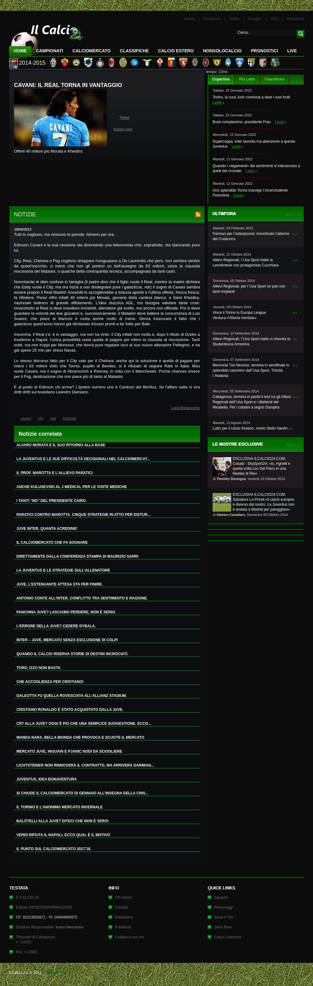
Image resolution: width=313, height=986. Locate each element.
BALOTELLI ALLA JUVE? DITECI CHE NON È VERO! (62, 821)
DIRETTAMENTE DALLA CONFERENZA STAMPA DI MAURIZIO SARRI (77, 556)
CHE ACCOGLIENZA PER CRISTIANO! (50, 682)
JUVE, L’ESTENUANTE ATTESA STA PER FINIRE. (59, 584)
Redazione (295, 19)
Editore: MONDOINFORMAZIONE (44, 907)
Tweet (124, 117)
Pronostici (264, 50)
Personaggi (223, 907)
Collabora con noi (129, 937)
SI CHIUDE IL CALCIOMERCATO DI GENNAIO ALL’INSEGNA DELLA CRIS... (82, 793)
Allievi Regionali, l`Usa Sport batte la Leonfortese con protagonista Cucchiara (246, 262)
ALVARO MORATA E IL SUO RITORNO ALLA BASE (60, 445)
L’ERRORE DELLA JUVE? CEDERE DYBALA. (56, 626)
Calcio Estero (176, 50)
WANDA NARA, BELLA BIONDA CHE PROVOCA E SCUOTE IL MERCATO (80, 737)
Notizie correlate (40, 434)
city (40, 418)
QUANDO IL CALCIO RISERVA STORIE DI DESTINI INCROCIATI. (72, 654)
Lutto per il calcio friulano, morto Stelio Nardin (250, 428)
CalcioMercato (92, 50)
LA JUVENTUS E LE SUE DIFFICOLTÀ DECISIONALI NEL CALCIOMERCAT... (83, 459)
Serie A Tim (223, 917)
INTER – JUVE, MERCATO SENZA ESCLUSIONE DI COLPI (67, 640)
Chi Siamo (123, 897)
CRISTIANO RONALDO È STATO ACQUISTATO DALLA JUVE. (69, 709)
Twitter (234, 19)
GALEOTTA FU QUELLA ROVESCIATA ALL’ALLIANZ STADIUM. (71, 696)
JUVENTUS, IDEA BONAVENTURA (46, 779)
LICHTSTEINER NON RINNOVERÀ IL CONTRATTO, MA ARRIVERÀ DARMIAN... (85, 765)
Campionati (49, 50)
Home (20, 50)
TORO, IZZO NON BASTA (38, 668)
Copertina (221, 79)
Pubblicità (123, 927)
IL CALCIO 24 (27, 897)
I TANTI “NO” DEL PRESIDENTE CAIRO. (51, 501)
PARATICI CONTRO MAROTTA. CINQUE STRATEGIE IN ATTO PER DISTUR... (83, 514)
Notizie (189, 19)
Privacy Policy (58, 973)
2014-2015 (32, 63)
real (53, 418)
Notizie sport (122, 129)
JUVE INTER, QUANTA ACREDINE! (46, 528)
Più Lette (247, 79)
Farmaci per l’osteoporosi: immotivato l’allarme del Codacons (251, 236)
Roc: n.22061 (27, 952)
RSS (274, 19)
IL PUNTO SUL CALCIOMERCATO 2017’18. (53, 849)
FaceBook (212, 19)
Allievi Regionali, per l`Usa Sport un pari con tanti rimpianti (249, 289)
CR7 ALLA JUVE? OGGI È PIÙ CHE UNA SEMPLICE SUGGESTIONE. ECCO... (83, 723)
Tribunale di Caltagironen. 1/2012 (35, 939)
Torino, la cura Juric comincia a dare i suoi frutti (251, 97)
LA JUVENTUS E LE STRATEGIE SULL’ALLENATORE (63, 570)
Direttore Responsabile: (49, 927)
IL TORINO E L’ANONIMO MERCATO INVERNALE (59, 807)
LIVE (292, 50)
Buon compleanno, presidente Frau (242, 122)
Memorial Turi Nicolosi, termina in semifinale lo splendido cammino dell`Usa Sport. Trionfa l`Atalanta (251, 370)
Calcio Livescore (227, 937)
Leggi (217, 102)
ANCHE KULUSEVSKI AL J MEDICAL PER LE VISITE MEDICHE (71, 487)
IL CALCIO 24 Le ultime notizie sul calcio (46, 39)
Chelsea (69, 418)
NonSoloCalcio (222, 50)
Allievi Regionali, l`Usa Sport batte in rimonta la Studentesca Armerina (251, 341)
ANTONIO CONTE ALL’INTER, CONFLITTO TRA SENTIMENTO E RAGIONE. (82, 598)
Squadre (221, 897)
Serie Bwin (223, 927)
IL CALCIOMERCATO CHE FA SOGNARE (52, 542)
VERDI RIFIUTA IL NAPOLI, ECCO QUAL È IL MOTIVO (63, 835)
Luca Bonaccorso (185, 408)
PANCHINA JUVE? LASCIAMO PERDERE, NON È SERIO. (66, 612)
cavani (25, 418)
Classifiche (274, 79)
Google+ (255, 19)
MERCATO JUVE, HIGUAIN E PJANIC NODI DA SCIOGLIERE (69, 751)
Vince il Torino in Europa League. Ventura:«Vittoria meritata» (240, 315)
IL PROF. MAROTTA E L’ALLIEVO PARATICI (54, 473)
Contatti (121, 907)
